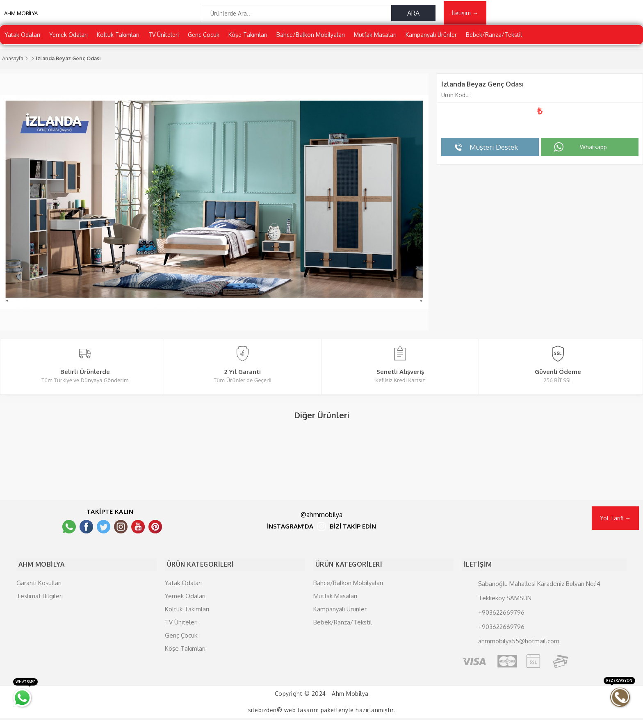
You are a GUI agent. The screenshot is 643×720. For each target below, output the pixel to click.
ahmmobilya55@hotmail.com (518, 642)
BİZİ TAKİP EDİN (353, 530)
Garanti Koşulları (39, 584)
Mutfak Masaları (375, 38)
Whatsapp (593, 151)
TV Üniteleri (163, 38)
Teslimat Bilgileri (39, 597)
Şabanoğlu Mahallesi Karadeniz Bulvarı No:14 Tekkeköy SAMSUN (539, 592)
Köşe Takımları (247, 38)
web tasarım (301, 711)
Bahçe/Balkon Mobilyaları (310, 38)
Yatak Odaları (22, 38)
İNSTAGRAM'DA (290, 530)
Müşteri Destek (494, 151)
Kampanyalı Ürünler (431, 38)
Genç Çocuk (203, 38)
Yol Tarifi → (615, 522)
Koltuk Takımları (118, 38)
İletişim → (465, 14)
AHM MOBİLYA (21, 16)
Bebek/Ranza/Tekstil (494, 38)
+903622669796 (501, 613)
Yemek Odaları (68, 38)
